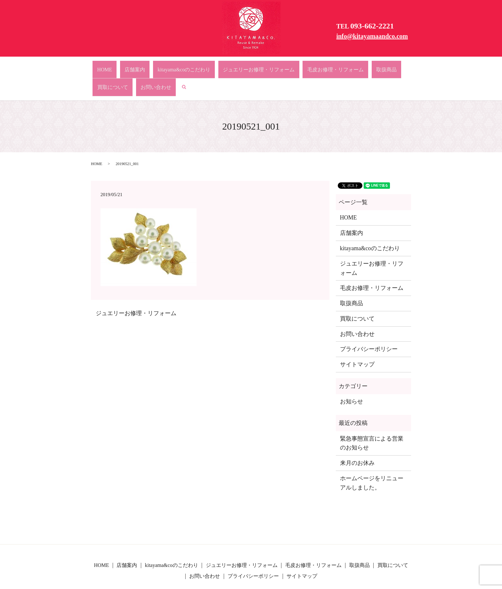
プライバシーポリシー (369, 324)
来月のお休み (357, 438)
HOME (108, 66)
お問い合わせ (373, 66)
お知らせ (351, 377)
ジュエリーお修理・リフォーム (221, 66)
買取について (343, 66)
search (395, 66)
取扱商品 (318, 66)
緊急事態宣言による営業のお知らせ (371, 418)
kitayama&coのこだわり (163, 66)
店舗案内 (127, 66)
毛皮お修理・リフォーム (280, 66)
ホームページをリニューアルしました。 (371, 458)
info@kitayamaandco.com (372, 36)
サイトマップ (357, 340)
